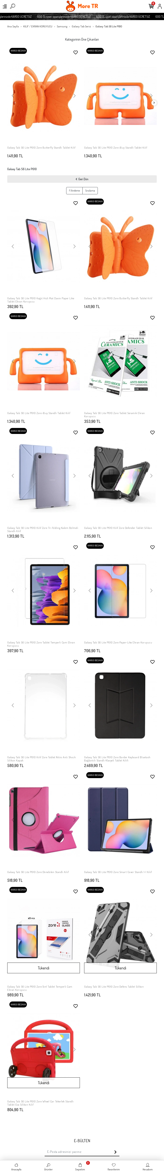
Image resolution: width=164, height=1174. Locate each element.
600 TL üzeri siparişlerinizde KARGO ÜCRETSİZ (73, 16)
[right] (154, 103)
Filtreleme (74, 190)
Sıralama (90, 190)
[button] (12, 96)
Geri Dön (82, 179)
